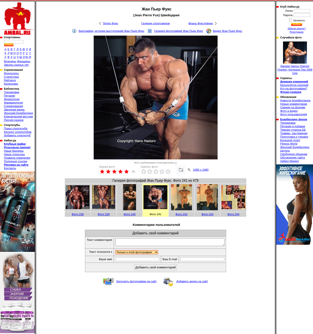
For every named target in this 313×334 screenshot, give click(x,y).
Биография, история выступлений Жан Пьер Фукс (111, 31)
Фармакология (13, 102)
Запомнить (299, 20)
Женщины (23, 61)
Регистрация (296, 32)
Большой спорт (290, 140)
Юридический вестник (18, 116)
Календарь (11, 83)
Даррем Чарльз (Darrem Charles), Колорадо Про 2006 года (295, 58)
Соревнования (13, 106)
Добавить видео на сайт (192, 282)
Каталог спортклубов (17, 132)
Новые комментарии (293, 104)
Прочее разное (13, 120)
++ (175, 162)
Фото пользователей (293, 114)
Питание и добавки (292, 126)
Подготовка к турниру (294, 136)
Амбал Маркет (289, 161)
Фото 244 (233, 214)
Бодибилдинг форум (293, 119)
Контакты (10, 168)
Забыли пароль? (297, 28)
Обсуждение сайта (292, 157)
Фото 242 (181, 214)
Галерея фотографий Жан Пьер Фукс (178, 31)
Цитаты (285, 150)
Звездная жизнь (14, 109)
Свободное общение (293, 154)
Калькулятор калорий (294, 85)
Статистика (11, 76)
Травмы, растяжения (293, 133)
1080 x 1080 (201, 169)
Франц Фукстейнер (200, 23)
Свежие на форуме (292, 107)
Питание (9, 95)
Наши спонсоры (14, 154)
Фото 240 (130, 214)
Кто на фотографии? (293, 88)
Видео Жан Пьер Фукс (227, 31)
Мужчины (10, 61)
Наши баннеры (13, 150)
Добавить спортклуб (17, 135)
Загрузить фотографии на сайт (136, 282)
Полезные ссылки (15, 161)
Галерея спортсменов (155, 23)
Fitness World (288, 143)
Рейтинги (10, 80)
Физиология (11, 99)
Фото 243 (207, 214)
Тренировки (11, 92)
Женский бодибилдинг (18, 113)
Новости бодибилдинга (295, 100)
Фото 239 (104, 214)
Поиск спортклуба (15, 128)
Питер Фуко (110, 23)
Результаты (11, 73)
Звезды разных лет (16, 64)
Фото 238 (78, 214)
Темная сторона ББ (293, 129)
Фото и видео (289, 110)
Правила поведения (17, 157)
